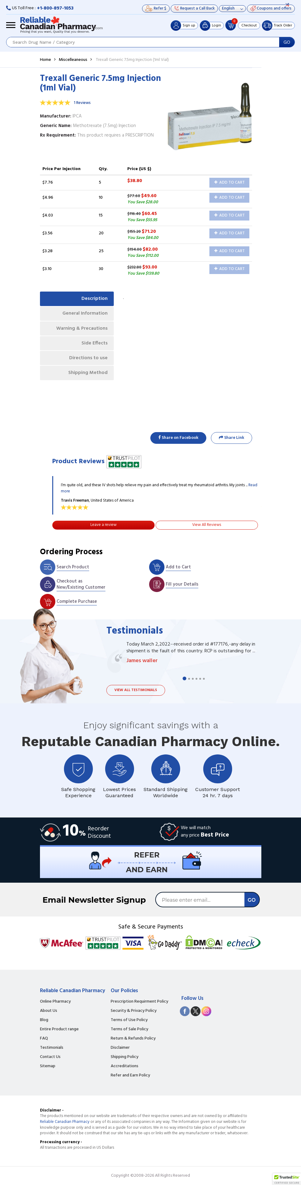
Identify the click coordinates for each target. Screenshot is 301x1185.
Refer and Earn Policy (130, 1075)
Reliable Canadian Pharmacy (64, 1122)
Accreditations (124, 1066)
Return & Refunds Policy (133, 1039)
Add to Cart (229, 182)
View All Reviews (206, 525)
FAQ (44, 1039)
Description (94, 299)
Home (45, 59)
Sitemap (47, 1066)
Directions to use (88, 359)
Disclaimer (120, 1048)
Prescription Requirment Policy (139, 1002)
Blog (44, 1020)
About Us (48, 1011)
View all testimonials (135, 690)
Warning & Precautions (82, 329)
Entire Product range (59, 1029)
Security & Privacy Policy (133, 1011)
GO (286, 42)
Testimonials (51, 1048)
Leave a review (103, 525)
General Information (85, 314)
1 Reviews (82, 103)
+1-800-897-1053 (55, 8)
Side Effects (94, 344)
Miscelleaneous (73, 59)
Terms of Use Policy (129, 1020)
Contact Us (50, 1057)
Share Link (231, 437)
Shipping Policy (124, 1057)
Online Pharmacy (55, 1002)
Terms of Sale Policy (129, 1029)
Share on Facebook (178, 437)
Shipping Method (88, 374)
